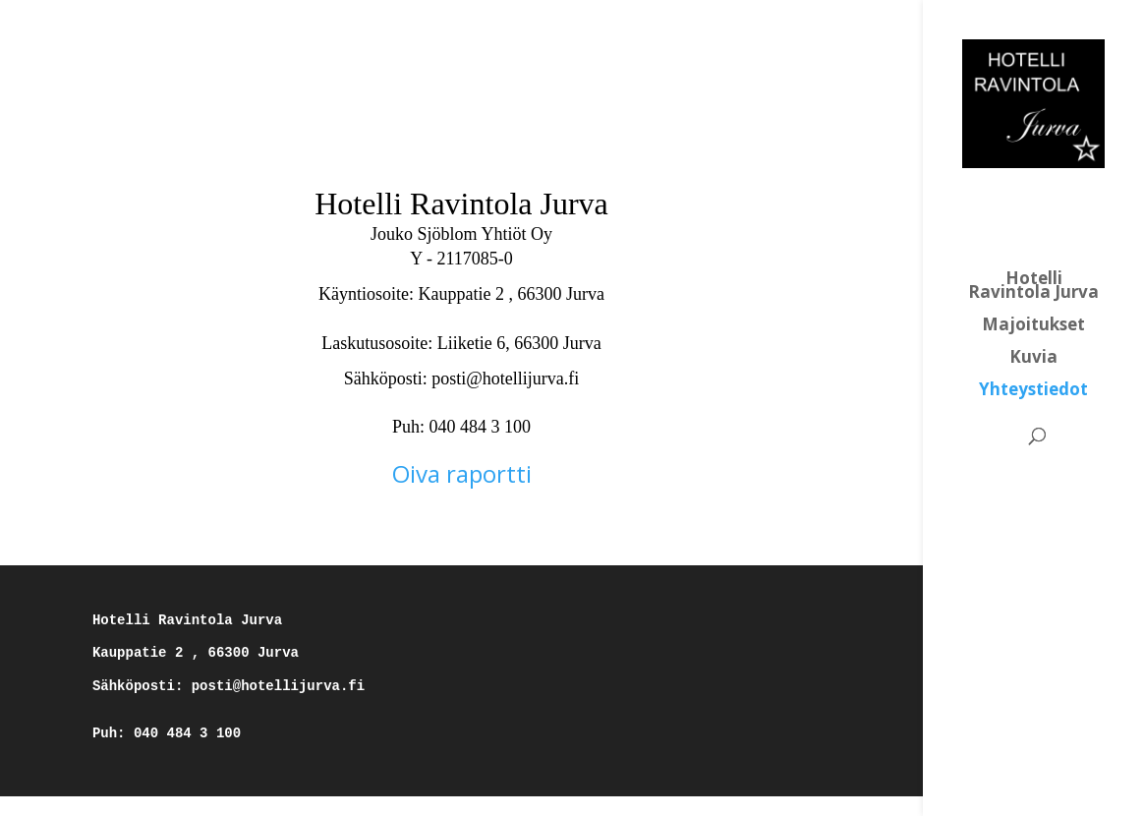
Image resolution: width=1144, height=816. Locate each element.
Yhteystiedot (1033, 391)
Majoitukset (1033, 326)
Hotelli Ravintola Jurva (1033, 287)
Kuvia (1033, 359)
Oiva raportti (462, 473)
